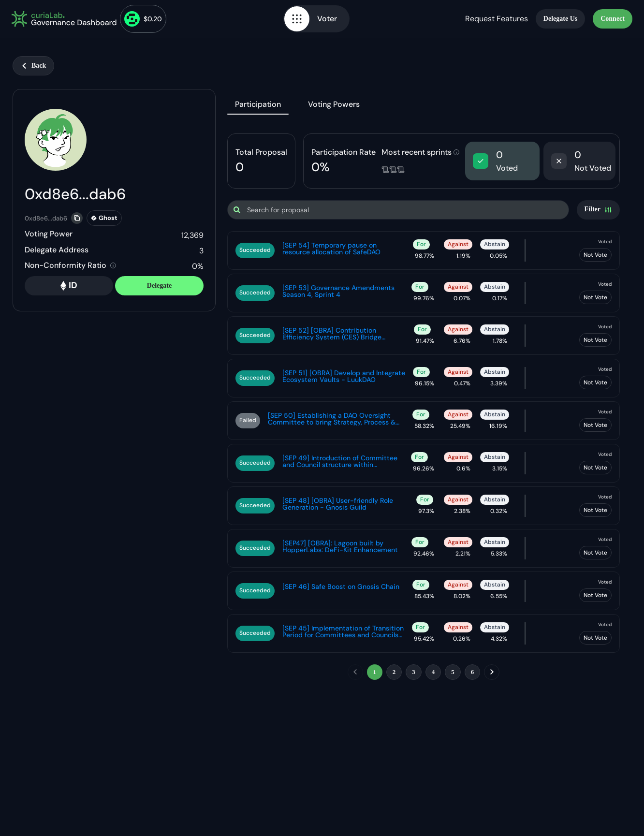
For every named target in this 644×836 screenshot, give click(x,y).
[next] (491, 672)
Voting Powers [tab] (334, 104)
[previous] (355, 672)
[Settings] (598, 210)
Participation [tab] (258, 104)
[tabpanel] (423, 408)
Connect (612, 18)
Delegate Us (560, 18)
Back (33, 65)
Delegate (159, 285)
